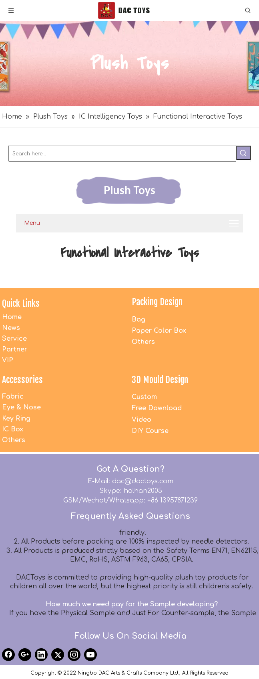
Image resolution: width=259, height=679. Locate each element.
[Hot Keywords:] (243, 153)
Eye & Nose (21, 407)
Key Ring (16, 418)
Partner (14, 349)
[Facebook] (8, 654)
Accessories (22, 379)
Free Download (157, 408)
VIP (7, 360)
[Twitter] (57, 654)
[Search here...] (122, 154)
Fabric (13, 396)
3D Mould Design (160, 379)
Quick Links (21, 303)
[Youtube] (90, 654)
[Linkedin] (41, 654)
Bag (138, 319)
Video (141, 419)
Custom (144, 397)
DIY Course (150, 431)
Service (14, 338)
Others (143, 341)
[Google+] (24, 654)
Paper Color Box (159, 330)
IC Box (12, 429)
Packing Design (157, 301)
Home (12, 317)
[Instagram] (74, 654)
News (11, 328)
